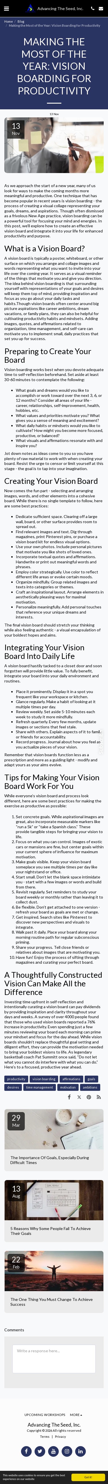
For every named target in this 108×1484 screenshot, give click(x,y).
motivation (68, 1087)
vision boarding (44, 1079)
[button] (6, 8)
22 (16, 1262)
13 (16, 1191)
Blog (21, 21)
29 (16, 1120)
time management (39, 1087)
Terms (45, 1436)
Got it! (88, 1477)
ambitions (90, 1087)
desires (13, 1087)
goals (91, 1079)
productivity (16, 1079)
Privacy (60, 1436)
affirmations (71, 1079)
